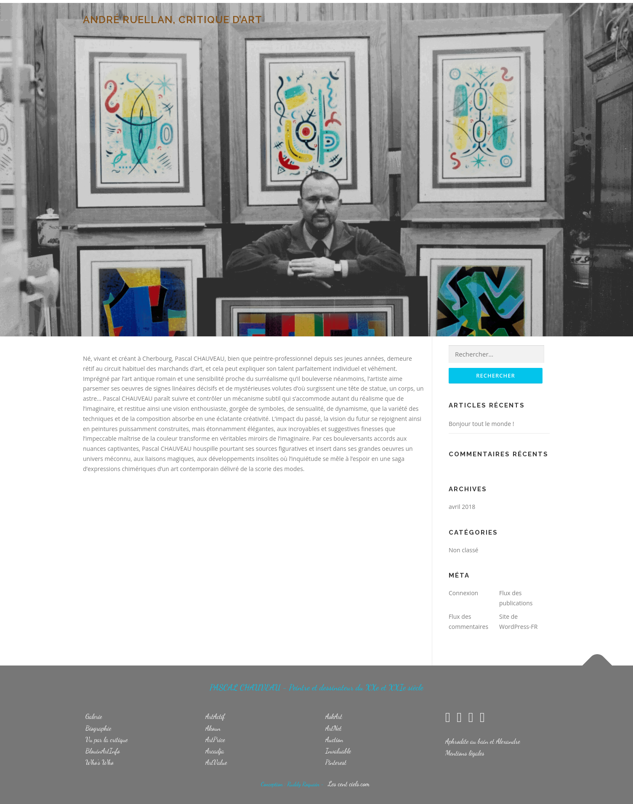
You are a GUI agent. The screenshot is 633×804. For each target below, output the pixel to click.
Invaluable (338, 751)
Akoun (213, 728)
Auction (334, 739)
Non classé (463, 550)
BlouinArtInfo (102, 751)
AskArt (333, 716)
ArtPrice (215, 739)
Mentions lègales (464, 753)
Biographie (98, 728)
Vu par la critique (106, 739)
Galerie (93, 716)
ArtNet (333, 728)
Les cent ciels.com (349, 784)
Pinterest (335, 762)
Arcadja (214, 751)
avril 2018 (462, 507)
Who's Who (99, 762)
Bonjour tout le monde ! (481, 424)
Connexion (463, 593)
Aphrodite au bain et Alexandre (482, 741)
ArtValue (216, 762)
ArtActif (215, 716)
